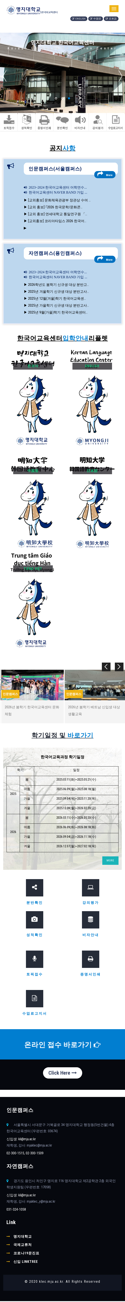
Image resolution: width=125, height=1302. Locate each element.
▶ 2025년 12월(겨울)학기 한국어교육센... (55, 298)
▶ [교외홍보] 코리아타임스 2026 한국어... (55, 221)
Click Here (62, 1074)
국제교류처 (22, 1246)
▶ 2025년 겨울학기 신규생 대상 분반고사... (56, 292)
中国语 (95, 18)
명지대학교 (22, 1237)
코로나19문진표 (26, 1254)
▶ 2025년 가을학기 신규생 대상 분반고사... (56, 305)
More (105, 174)
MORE (110, 861)
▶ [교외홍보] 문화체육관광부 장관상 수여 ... (57, 200)
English (78, 18)
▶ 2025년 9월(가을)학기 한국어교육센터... (56, 312)
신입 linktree (25, 1262)
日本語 (111, 18)
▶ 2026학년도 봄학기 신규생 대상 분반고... (56, 285)
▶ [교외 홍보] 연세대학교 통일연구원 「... (55, 214)
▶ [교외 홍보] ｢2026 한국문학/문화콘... (53, 207)
